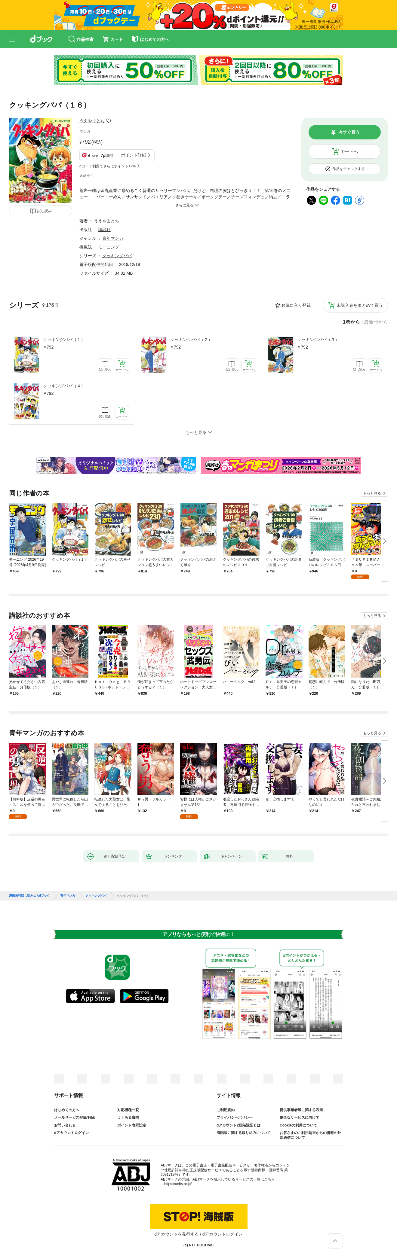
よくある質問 (128, 1117)
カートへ (349, 151)
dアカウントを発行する (176, 1234)
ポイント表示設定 (131, 1125)
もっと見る (372, 493)
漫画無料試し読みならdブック (29, 895)
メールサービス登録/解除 (74, 1117)
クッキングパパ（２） (191, 339)
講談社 (104, 229)
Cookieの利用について (298, 1125)
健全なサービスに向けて (299, 1117)
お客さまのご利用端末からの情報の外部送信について (310, 1135)
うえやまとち (92, 120)
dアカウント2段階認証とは (238, 1125)
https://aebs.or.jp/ (178, 1184)
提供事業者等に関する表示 (301, 1110)
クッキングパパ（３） (318, 339)
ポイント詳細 (133, 155)
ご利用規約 (226, 1110)
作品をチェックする (348, 169)
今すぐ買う (349, 132)
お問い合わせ (65, 1125)
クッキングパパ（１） (64, 339)
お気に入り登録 (296, 305)
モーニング (108, 247)
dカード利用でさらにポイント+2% (107, 166)
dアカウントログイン (71, 1133)
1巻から (351, 322)
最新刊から (376, 322)
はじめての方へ (66, 1110)
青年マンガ (112, 238)
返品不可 (86, 175)
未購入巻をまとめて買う (360, 305)
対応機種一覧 (128, 1110)
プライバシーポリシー (235, 1117)
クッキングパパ (117, 255)
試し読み (44, 211)
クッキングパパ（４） (64, 385)
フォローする (109, 121)
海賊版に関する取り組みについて (244, 1133)
